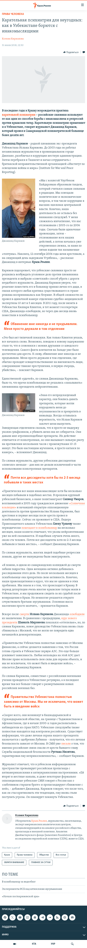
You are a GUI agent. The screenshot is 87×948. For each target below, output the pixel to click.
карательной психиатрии (18, 114)
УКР (53, 944)
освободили (77, 614)
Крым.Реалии (39, 821)
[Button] (71, 52)
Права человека (13, 14)
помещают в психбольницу (39, 527)
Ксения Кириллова (13, 39)
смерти (25, 614)
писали (66, 743)
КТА (34, 944)
